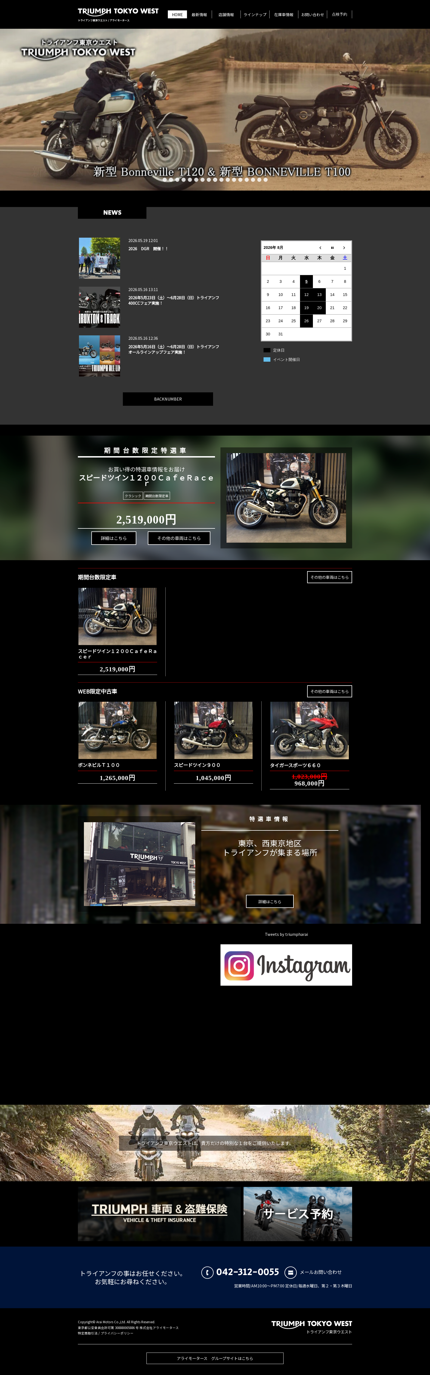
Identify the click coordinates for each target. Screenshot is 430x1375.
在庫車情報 (283, 14)
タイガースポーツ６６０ (295, 760)
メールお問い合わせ (313, 1271)
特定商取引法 (88, 1333)
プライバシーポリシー (117, 1333)
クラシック (134, 495)
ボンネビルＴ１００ (99, 760)
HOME (177, 14)
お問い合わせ (312, 14)
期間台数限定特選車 (138, 447)
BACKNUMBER (168, 394)
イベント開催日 (286, 359)
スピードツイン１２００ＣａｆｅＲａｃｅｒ (117, 649)
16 (259, 180)
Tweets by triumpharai (286, 934)
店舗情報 (226, 14)
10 (221, 180)
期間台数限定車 (154, 495)
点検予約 (339, 14)
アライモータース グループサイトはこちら (215, 1363)
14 (247, 180)
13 (240, 180)
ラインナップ (255, 14)
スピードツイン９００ (197, 760)
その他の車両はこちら (169, 533)
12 (234, 180)
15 (253, 180)
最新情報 (199, 14)
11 (228, 180)
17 (266, 180)
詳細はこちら (112, 546)
